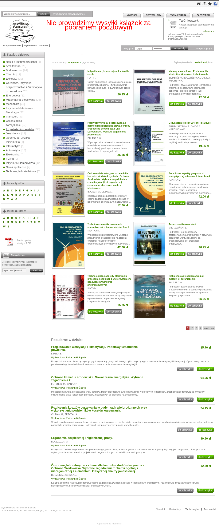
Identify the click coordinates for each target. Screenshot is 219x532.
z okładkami (200, 62)
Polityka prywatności (177, 39)
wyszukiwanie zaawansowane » (69, 14)
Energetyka (13, 95)
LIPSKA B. (56, 353)
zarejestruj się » (204, 48)
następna (209, 328)
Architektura (13, 66)
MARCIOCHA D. (177, 129)
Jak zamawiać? (175, 34)
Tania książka (178, 15)
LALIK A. (206, 77)
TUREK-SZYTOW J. (179, 126)
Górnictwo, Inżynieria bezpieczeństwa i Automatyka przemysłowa (24, 87)
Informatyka (13, 146)
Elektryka (11, 78)
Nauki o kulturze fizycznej (21, 61)
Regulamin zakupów (193, 34)
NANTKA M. (175, 180)
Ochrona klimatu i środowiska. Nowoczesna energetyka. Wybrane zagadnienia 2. (97, 379)
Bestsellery (153, 15)
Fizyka (10, 158)
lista (210, 62)
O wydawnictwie (12, 45)
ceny (92, 62)
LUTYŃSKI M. (58, 384)
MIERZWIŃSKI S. (178, 227)
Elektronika (12, 154)
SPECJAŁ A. (71, 414)
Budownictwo (14, 70)
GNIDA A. (196, 126)
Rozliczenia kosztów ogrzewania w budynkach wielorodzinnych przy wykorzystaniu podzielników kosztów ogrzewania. (99, 409)
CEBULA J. (107, 191)
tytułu (86, 62)
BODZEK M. (93, 191)
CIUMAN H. (57, 414)
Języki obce (13, 133)
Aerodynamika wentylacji (182, 224)
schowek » (208, 31)
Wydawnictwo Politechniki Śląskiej (68, 357)
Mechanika (12, 104)
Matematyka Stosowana (20, 99)
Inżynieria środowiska (20, 129)
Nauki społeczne (16, 167)
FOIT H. (91, 77)
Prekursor (117, 523)
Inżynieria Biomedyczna (20, 162)
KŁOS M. (92, 288)
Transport (11, 116)
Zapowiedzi (203, 15)
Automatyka (13, 150)
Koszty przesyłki (176, 36)
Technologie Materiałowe (21, 171)
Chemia (10, 74)
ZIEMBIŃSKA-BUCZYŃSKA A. (184, 77)
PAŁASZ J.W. (94, 138)
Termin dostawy (192, 36)
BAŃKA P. (72, 384)
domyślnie (75, 62)
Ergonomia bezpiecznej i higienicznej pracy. (82, 438)
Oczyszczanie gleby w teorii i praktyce (190, 123)
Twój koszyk (189, 20)
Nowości (132, 15)
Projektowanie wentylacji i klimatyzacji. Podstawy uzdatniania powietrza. (94, 348)
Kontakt (43, 45)
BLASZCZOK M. (59, 441)
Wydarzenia (30, 45)
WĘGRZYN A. (176, 80)
